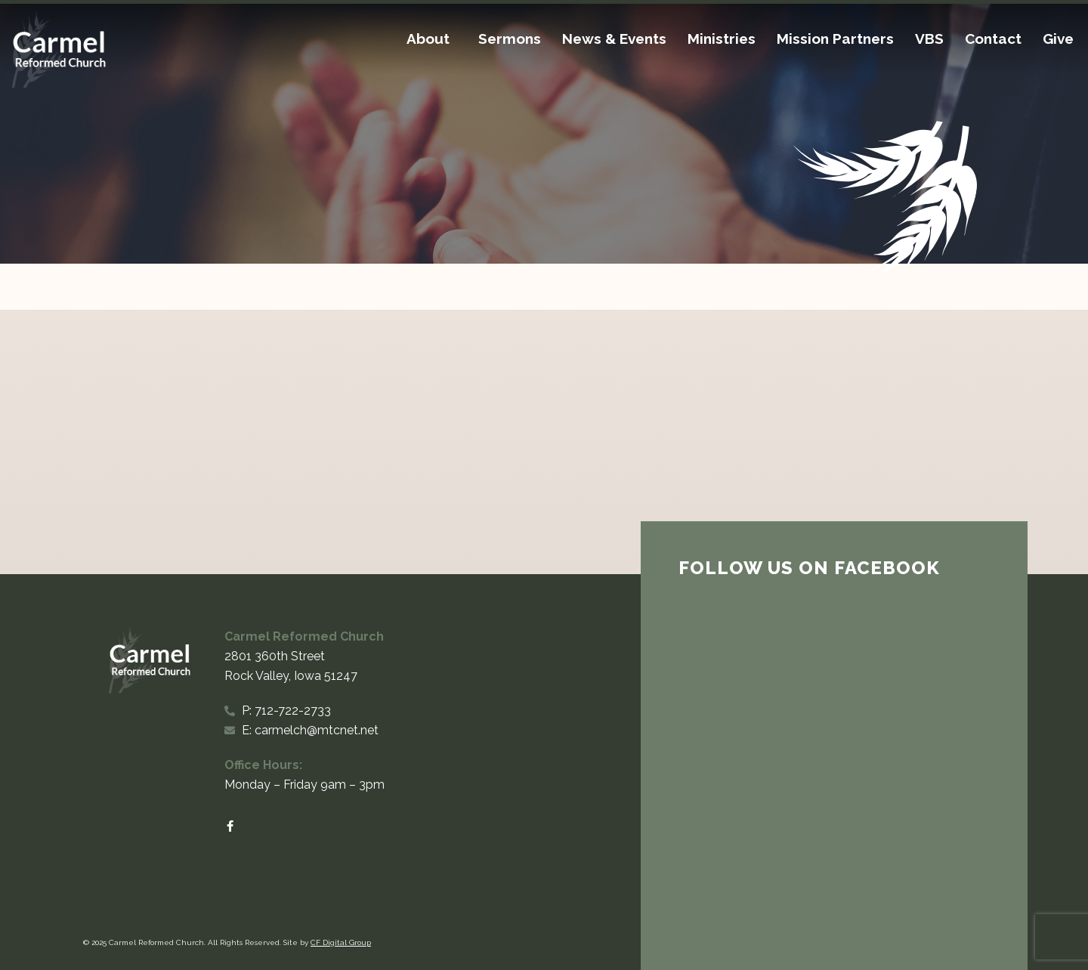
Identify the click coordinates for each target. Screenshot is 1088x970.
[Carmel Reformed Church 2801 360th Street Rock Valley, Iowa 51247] (544, 442)
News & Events (614, 38)
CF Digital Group (341, 942)
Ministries (722, 38)
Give (1058, 38)
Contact (993, 38)
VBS (929, 38)
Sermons (509, 38)
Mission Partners (835, 38)
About (431, 38)
